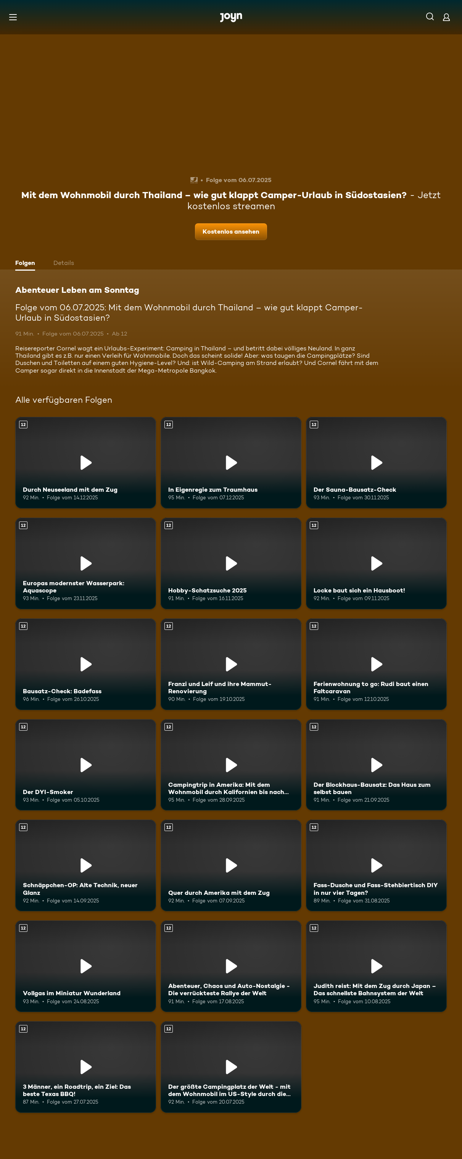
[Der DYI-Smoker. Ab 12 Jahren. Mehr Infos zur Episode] (85, 765)
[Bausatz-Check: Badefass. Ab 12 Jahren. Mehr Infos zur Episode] (85, 664)
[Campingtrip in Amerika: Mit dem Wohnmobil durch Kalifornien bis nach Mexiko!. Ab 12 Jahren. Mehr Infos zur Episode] (231, 765)
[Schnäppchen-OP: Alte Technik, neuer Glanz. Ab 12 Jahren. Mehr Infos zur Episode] (85, 865)
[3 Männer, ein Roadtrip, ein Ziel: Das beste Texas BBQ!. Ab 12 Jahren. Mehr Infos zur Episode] (85, 1067)
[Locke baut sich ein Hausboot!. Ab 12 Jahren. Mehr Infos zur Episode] (376, 563)
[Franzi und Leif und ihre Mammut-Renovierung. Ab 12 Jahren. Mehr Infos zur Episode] (231, 664)
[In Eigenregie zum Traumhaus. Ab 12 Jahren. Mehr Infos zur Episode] (231, 462)
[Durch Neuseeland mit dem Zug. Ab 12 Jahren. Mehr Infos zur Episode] (85, 462)
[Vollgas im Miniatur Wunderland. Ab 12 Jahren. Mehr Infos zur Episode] (85, 966)
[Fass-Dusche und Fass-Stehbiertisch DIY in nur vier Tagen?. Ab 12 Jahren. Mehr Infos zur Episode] (376, 865)
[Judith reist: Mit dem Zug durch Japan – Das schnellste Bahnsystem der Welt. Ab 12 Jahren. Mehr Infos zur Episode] (376, 966)
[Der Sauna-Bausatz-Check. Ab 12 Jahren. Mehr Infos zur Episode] (376, 462)
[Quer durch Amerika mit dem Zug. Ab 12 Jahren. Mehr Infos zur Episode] (231, 865)
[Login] (446, 17)
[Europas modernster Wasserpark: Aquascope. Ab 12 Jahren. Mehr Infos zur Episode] (85, 563)
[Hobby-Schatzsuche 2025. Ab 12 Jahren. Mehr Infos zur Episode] (231, 563)
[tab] (27, 264)
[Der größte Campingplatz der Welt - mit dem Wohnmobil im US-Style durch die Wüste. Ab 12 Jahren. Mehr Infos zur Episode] (231, 1067)
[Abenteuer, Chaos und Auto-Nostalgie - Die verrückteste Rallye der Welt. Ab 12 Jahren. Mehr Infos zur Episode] (231, 966)
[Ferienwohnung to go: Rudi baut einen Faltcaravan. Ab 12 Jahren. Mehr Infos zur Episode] (376, 664)
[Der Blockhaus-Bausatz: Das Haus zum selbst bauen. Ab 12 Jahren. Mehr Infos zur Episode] (376, 765)
